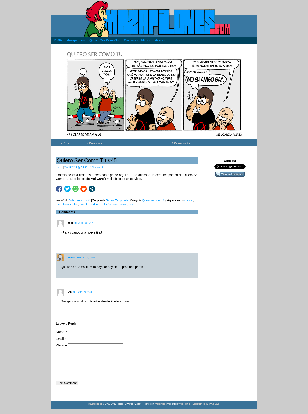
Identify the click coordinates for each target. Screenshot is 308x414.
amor (59, 204)
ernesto (84, 204)
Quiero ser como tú (153, 200)
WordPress (161, 409)
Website (61, 345)
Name (62, 332)
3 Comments (181, 143)
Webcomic (184, 409)
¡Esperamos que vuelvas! (206, 409)
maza (59, 167)
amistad (188, 200)
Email (61, 339)
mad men (95, 204)
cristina (74, 204)
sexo (131, 204)
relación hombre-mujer (114, 204)
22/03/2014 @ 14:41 (76, 167)
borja (66, 204)
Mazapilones (95, 409)
